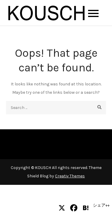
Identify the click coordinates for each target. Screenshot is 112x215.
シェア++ (101, 205)
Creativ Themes (70, 176)
